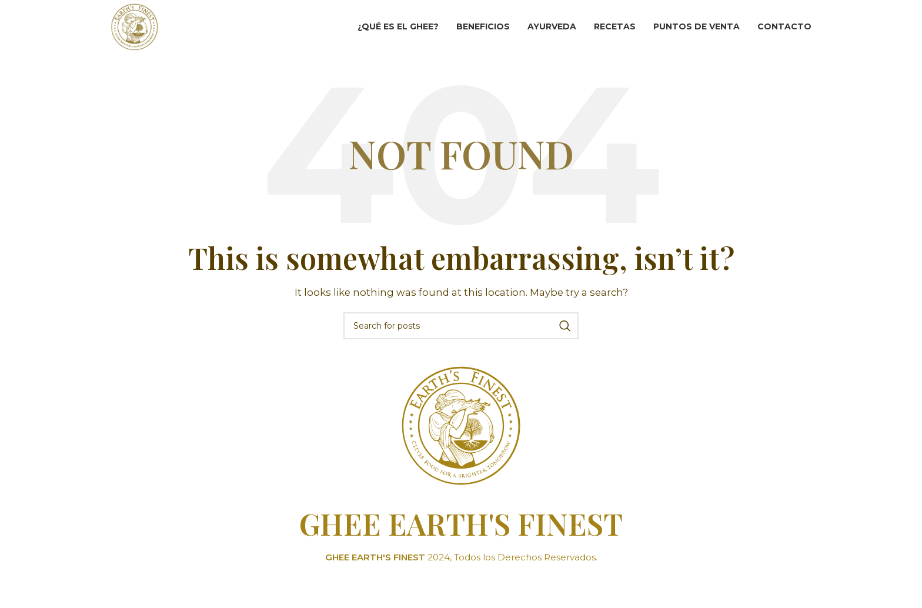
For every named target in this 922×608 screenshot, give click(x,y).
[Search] (461, 348)
